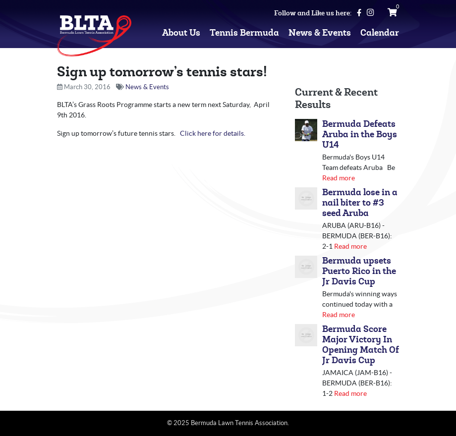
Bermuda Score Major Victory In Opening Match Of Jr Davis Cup (360, 345)
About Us (181, 33)
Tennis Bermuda (244, 33)
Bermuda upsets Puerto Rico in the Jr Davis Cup (359, 271)
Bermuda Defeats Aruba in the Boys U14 (359, 134)
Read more (338, 178)
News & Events (319, 33)
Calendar (379, 33)
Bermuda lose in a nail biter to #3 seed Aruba (360, 203)
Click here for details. (212, 133)
